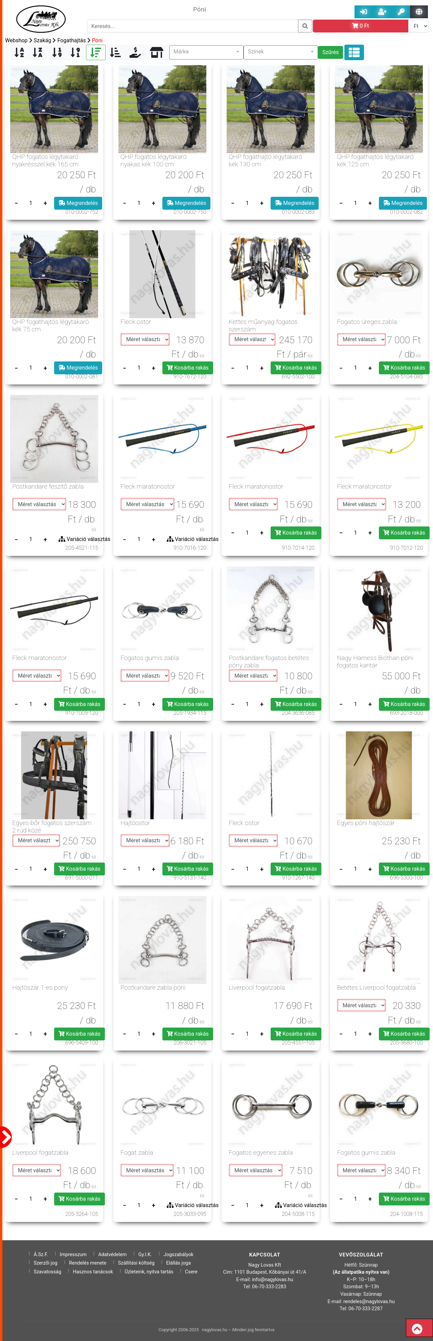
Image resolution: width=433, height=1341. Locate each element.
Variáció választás (84, 539)
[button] (206, 52)
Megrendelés (78, 203)
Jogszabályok (178, 1254)
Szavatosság (47, 1272)
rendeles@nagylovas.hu (369, 1301)
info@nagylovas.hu (272, 1280)
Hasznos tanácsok (93, 1272)
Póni (97, 40)
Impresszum (73, 1254)
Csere (191, 1272)
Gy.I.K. (145, 1254)
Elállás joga (178, 1263)
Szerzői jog (45, 1263)
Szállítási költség (136, 1263)
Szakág (42, 40)
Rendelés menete (88, 1263)
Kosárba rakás (188, 367)
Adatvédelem (112, 1254)
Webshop (16, 40)
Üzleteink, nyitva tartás (148, 1272)
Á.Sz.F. (40, 1254)
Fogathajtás (71, 40)
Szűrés (330, 52)
